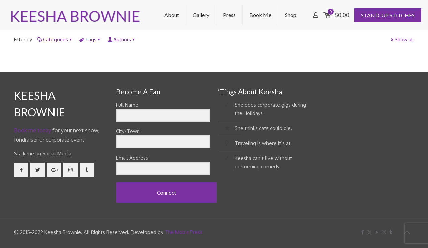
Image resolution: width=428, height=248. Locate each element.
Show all (402, 39)
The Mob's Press (183, 232)
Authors (121, 39)
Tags (90, 39)
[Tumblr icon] (390, 232)
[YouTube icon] (376, 232)
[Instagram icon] (383, 232)
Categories (55, 39)
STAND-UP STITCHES (388, 15)
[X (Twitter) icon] (369, 232)
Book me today (32, 130)
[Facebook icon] (362, 232)
